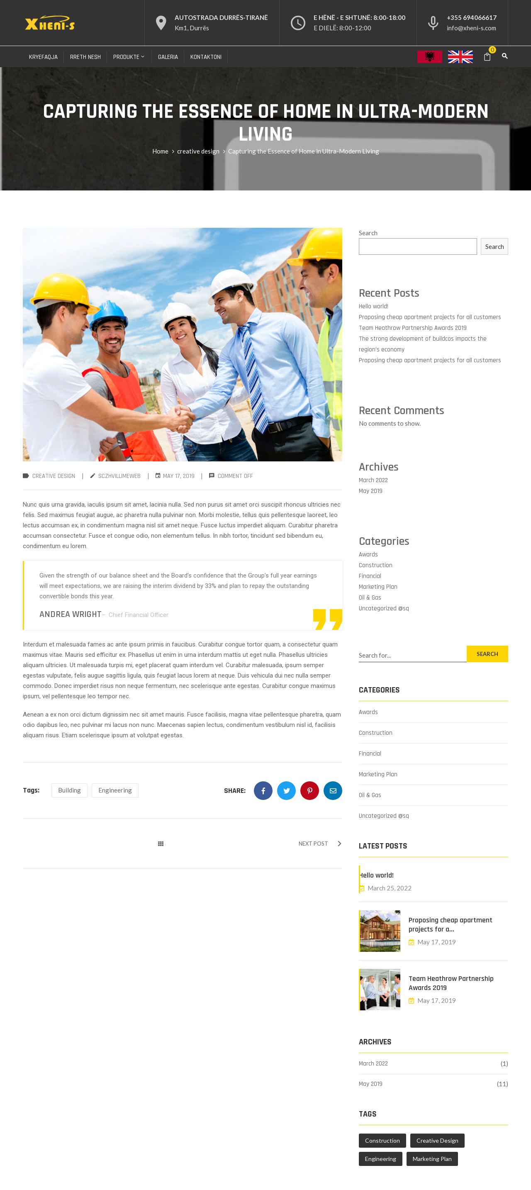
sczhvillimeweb (119, 476)
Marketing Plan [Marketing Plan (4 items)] (432, 1158)
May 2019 (370, 491)
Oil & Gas (370, 598)
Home (160, 151)
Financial (370, 576)
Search (368, 233)
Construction (375, 565)
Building (69, 790)
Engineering (115, 790)
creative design (198, 151)
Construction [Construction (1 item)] (382, 1140)
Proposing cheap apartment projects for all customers (430, 317)
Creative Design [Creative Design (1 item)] (437, 1140)
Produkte (129, 57)
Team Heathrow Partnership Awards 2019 (413, 328)
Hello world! (373, 306)
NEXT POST (320, 844)
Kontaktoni (206, 57)
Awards (368, 554)
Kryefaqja (43, 57)
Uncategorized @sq (384, 608)
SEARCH (487, 654)
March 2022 (373, 480)
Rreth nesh (85, 57)
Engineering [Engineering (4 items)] (380, 1158)
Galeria (168, 57)
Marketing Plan (378, 587)
